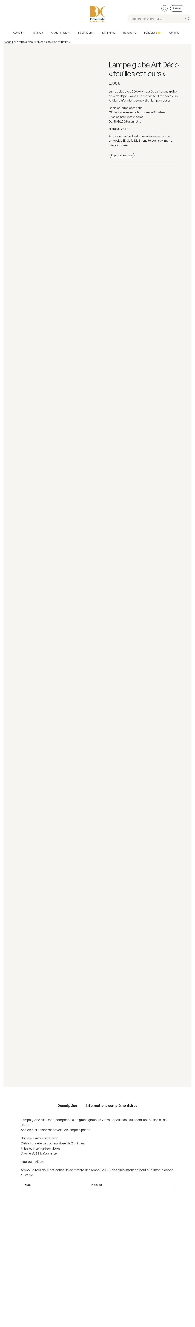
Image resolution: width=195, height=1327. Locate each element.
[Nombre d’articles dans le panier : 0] (177, 8)
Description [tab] (67, 1105)
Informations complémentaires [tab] (111, 1105)
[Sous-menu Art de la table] (69, 33)
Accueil (8, 42)
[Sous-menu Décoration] (93, 33)
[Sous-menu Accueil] (24, 33)
